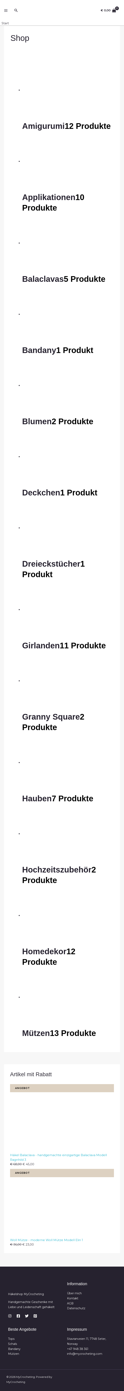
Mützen (13, 1353)
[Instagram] (10, 1315)
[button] (16, 10)
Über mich (74, 1293)
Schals (12, 1343)
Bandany (14, 1348)
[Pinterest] (35, 1315)
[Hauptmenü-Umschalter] (6, 10)
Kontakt (72, 1298)
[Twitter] (27, 1315)
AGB (70, 1303)
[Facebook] (18, 1315)
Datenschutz (76, 1308)
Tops (11, 1338)
